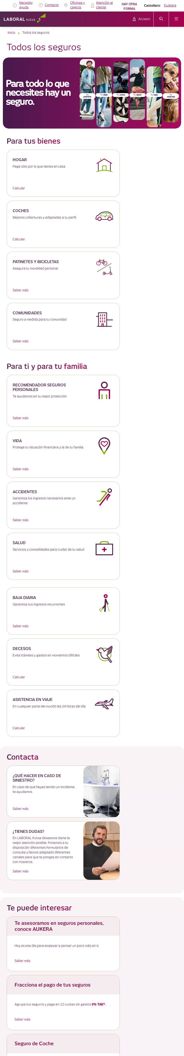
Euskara (170, 5)
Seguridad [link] (82, 937)
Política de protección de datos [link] (96, 914)
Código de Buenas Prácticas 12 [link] (96, 949)
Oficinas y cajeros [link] (77, 5)
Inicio (11, 32)
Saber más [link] (21, 239)
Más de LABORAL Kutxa (92, 865)
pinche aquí (96, 831)
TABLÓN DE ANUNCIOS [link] (91, 897)
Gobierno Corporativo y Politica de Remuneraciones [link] (109, 926)
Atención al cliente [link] (104, 5)
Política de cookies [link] (88, 909)
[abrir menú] (176, 19)
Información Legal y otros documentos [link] (101, 932)
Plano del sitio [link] (85, 955)
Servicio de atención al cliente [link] (95, 920)
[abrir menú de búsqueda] (161, 19)
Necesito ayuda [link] (26, 5)
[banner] (92, 93)
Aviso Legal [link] (83, 903)
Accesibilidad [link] (84, 943)
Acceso (144, 19)
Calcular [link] (19, 188)
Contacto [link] (52, 5)
